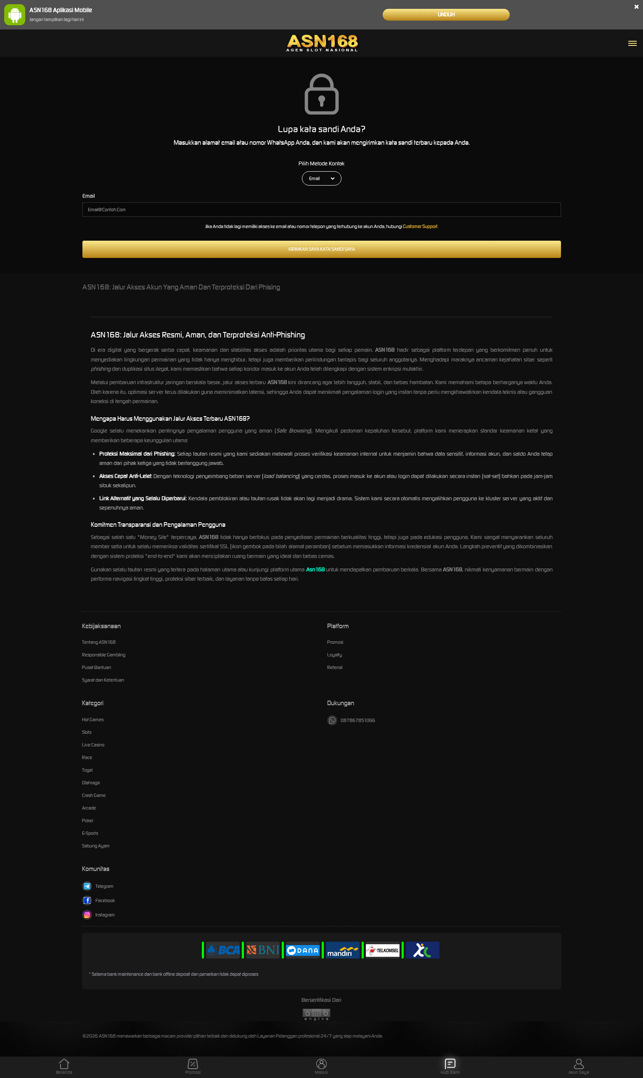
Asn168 (315, 569)
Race (87, 757)
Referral (334, 667)
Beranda (64, 1067)
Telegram (98, 886)
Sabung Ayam (96, 846)
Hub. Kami (450, 1067)
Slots (86, 732)
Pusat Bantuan (96, 667)
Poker (87, 820)
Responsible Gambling (103, 655)
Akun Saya (579, 1067)
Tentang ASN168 (99, 642)
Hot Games (92, 719)
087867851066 (351, 720)
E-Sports (90, 833)
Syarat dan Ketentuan (103, 680)
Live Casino (93, 745)
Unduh (446, 14)
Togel (87, 770)
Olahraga (91, 783)
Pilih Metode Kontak (321, 163)
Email (88, 195)
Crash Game (94, 795)
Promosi (335, 642)
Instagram (98, 915)
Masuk (321, 1067)
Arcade (89, 808)
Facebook (98, 900)
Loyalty (334, 655)
